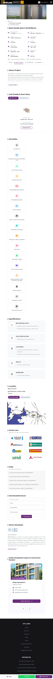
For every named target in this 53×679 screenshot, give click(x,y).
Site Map (26, 568)
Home (26, 548)
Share (9, 676)
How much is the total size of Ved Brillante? (21, 393)
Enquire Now (43, 676)
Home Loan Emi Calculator (26, 622)
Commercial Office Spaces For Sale (26, 588)
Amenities (38, 62)
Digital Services (26, 658)
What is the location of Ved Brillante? (20, 397)
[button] (43, 2)
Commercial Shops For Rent (26, 585)
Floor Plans (29, 62)
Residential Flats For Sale (26, 595)
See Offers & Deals (14, 24)
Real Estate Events (26, 565)
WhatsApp (26, 676)
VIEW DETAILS (26, 524)
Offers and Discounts (26, 625)
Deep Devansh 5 (19, 505)
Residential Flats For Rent (26, 598)
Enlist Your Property (26, 612)
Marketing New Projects (26, 662)
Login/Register (27, 629)
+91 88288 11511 (28, 644)
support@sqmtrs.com (28, 640)
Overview (9, 62)
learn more (12, 470)
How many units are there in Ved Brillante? (21, 409)
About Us (26, 551)
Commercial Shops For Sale (26, 582)
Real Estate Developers (26, 602)
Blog (26, 558)
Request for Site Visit (26, 571)
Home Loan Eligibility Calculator (26, 619)
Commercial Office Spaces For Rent (26, 592)
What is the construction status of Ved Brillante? (23, 401)
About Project (19, 62)
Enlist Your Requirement (26, 616)
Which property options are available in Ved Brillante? (24, 405)
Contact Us (26, 555)
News (26, 561)
